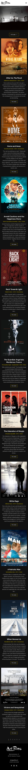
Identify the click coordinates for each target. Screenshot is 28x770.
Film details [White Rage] (14, 524)
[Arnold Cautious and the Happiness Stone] (14, 194)
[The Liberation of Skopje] (14, 409)
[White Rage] (14, 479)
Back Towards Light (14, 289)
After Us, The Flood (14, 78)
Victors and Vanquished (14, 707)
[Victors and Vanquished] (14, 686)
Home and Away (14, 146)
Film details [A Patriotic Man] (14, 595)
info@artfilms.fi (14, 760)
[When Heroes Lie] (14, 617)
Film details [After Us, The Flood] (14, 101)
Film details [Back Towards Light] (14, 314)
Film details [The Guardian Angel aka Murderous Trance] (14, 385)
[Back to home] (6, 3)
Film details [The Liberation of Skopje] (14, 456)
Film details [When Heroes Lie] (14, 662)
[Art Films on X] (16, 766)
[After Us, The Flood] (14, 56)
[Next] (19, 739)
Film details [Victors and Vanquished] (14, 733)
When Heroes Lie (14, 639)
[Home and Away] (14, 124)
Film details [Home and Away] (14, 171)
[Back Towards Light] (14, 267)
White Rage (14, 501)
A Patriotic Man (14, 569)
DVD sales (14, 34)
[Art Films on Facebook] (11, 766)
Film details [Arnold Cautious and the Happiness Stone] (14, 244)
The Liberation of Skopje (14, 431)
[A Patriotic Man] (14, 547)
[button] (26, 3)
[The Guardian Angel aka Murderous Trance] (14, 338)
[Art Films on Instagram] (14, 766)
